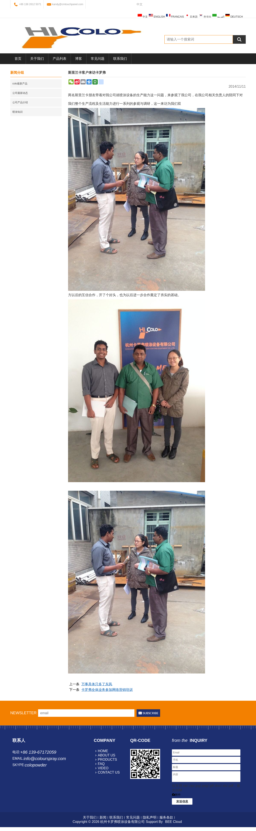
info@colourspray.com (45, 758)
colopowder (36, 765)
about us (106, 755)
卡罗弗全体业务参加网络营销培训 (107, 690)
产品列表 (59, 58)
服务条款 (166, 817)
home (103, 751)
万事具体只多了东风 (96, 684)
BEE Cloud (173, 822)
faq (101, 764)
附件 (176, 794)
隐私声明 (149, 817)
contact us (109, 772)
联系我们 (120, 58)
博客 (78, 58)
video (103, 768)
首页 (18, 58)
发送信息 (182, 801)
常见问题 (97, 58)
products (107, 759)
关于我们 (37, 58)
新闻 (103, 817)
